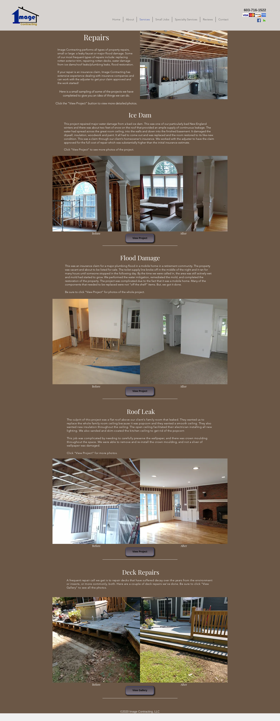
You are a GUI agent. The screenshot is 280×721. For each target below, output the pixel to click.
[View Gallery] (140, 690)
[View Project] (140, 238)
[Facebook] (259, 20)
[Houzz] (264, 20)
